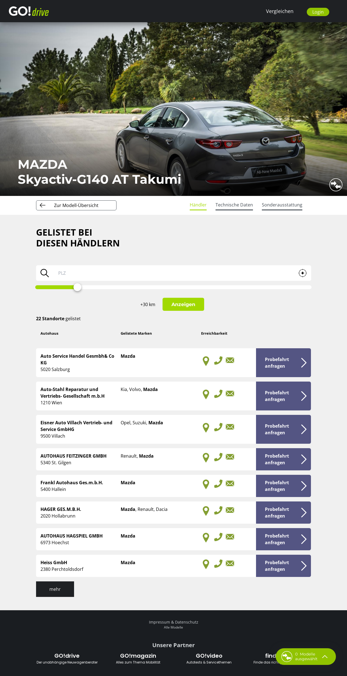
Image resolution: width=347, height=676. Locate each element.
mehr (55, 589)
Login (318, 12)
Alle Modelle (173, 627)
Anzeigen (183, 304)
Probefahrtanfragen (277, 362)
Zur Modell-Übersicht (76, 205)
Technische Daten (234, 205)
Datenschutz (186, 622)
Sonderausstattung (282, 205)
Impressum (159, 622)
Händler (198, 205)
